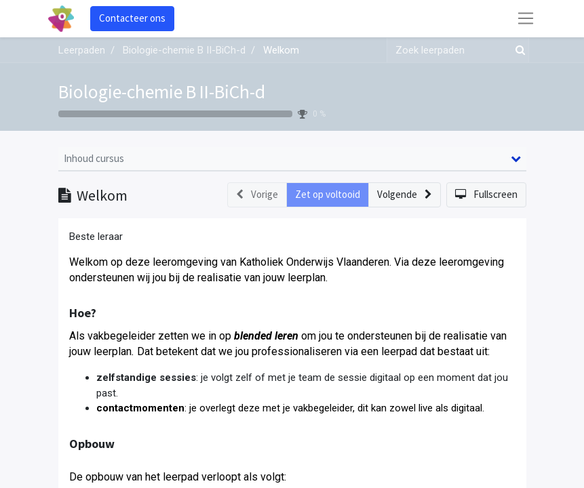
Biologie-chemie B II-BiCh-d (161, 91)
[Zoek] (517, 50)
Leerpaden (81, 50)
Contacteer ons (132, 18)
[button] (404, 194)
